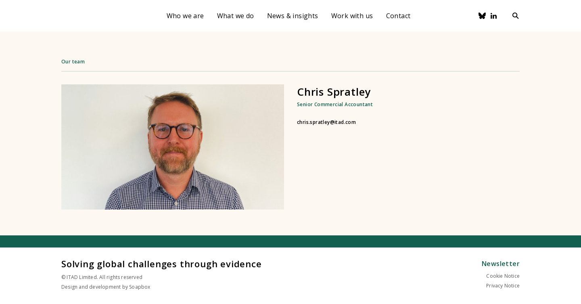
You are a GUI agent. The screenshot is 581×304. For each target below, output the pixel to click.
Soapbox (139, 286)
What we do (235, 15)
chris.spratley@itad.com (326, 122)
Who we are (185, 15)
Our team (73, 61)
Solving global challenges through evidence (161, 264)
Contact (398, 15)
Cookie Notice (503, 276)
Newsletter (501, 263)
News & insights (292, 15)
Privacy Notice (503, 285)
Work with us (352, 15)
